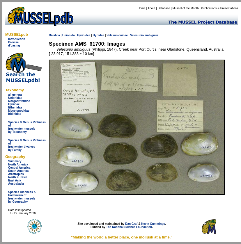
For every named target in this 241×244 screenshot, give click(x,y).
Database (164, 8)
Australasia (16, 183)
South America (18, 170)
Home (142, 8)
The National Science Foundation (129, 227)
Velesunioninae (117, 35)
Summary (15, 161)
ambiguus (151, 35)
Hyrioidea (84, 35)
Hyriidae (14, 104)
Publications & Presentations (219, 8)
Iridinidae (14, 113)
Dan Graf (131, 223)
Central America (19, 167)
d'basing (14, 45)
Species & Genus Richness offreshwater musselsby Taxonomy (27, 127)
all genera (15, 94)
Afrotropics (16, 174)
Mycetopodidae (18, 110)
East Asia (14, 180)
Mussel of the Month (186, 8)
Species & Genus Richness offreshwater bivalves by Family (27, 145)
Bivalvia (54, 35)
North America (18, 164)
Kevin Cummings (153, 223)
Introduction (16, 39)
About (151, 8)
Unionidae (15, 97)
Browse (13, 42)
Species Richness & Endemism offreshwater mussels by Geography (22, 196)
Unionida (68, 35)
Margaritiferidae (19, 101)
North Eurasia (17, 177)
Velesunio (137, 35)
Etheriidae (15, 107)
